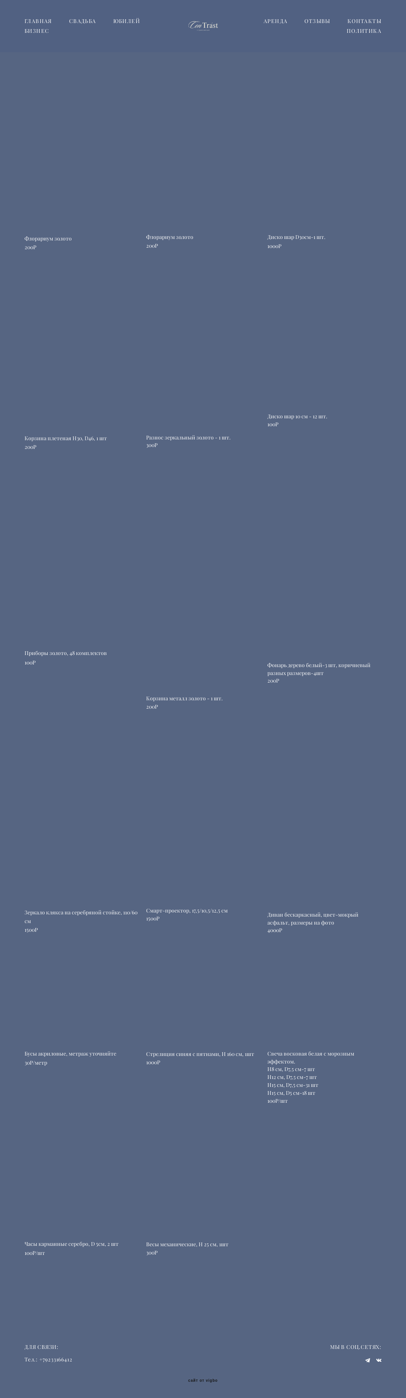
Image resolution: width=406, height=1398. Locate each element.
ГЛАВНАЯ (38, 35)
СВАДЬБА (82, 35)
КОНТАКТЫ (313, 45)
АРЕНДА (326, 35)
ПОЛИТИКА (364, 45)
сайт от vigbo (203, 1380)
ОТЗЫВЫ (368, 35)
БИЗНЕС (80, 45)
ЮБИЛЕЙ (38, 45)
